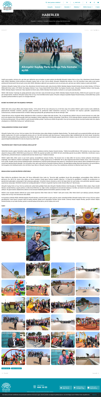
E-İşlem (98, 7)
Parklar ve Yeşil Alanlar (16, 368)
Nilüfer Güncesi (88, 7)
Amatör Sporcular (6, 368)
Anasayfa (50, 7)
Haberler (39, 21)
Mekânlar (77, 7)
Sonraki (96, 373)
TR (67, 2)
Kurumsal (58, 7)
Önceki (4, 373)
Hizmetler (67, 7)
